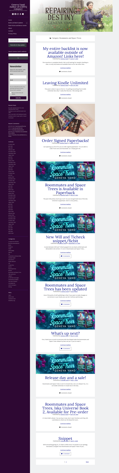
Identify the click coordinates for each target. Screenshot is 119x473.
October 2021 (11, 181)
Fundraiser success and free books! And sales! (17, 111)
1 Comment (65, 304)
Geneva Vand (64, 59)
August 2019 (11, 224)
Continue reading (65, 68)
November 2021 (11, 179)
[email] (18, 82)
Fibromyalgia (11, 251)
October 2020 (11, 199)
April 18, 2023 (74, 85)
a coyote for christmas (13, 241)
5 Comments (65, 256)
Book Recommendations (13, 243)
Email (11, 80)
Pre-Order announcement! (18, 130)
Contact (10, 31)
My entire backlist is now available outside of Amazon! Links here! (65, 52)
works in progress (12, 285)
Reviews (10, 271)
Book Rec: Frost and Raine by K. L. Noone (17, 132)
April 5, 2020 (74, 441)
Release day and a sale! (65, 377)
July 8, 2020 (74, 292)
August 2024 (11, 155)
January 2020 (11, 215)
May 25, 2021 (74, 195)
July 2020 (10, 204)
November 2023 (11, 162)
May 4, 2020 (74, 380)
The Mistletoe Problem (13, 280)
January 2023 (11, 172)
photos (10, 267)
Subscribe (18, 98)
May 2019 (10, 230)
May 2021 (10, 188)
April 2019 (10, 231)
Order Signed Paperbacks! (65, 140)
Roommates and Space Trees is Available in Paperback (65, 188)
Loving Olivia (11, 265)
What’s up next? (65, 333)
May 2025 (10, 148)
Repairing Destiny (12, 269)
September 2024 (12, 153)
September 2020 (12, 201)
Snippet (65, 438)
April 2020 (10, 210)
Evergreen (10, 247)
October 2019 (11, 221)
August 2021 (11, 184)
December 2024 (11, 152)
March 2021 (10, 190)
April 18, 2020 (74, 415)
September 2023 (12, 164)
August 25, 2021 (74, 143)
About (10, 28)
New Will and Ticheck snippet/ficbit (65, 238)
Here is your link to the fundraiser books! (17, 114)
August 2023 (11, 166)
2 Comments (65, 349)
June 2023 (10, 168)
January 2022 (11, 177)
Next (87, 462)
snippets (10, 276)
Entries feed (11, 297)
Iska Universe (11, 260)
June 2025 (10, 146)
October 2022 (11, 173)
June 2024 (10, 159)
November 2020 (11, 197)
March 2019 (10, 233)
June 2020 (10, 206)
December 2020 (11, 195)
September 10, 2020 (74, 243)
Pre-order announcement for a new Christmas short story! (16, 108)
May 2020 (10, 208)
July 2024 (10, 157)
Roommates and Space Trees (14, 272)
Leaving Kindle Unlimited (65, 82)
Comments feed (11, 299)
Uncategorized (11, 283)
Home (10, 20)
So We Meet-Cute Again (13, 278)
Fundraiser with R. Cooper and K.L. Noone (17, 116)
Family (9, 249)
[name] (18, 77)
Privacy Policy (12, 34)
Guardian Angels (11, 258)
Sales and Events (12, 274)
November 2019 (11, 219)
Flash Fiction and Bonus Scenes (17, 26)
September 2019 (12, 222)
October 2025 (11, 144)
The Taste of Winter (12, 281)
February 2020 (11, 213)
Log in (9, 295)
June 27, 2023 (74, 59)
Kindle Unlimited (12, 261)
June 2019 (10, 228)
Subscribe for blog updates (17, 45)
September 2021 (12, 182)
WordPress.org (11, 301)
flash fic (10, 252)
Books (9, 245)
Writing (10, 287)
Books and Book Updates (15, 23)
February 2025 (11, 150)
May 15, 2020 (74, 336)
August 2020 (11, 202)
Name (11, 74)
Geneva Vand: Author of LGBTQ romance (18, 6)
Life (9, 263)
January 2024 (11, 161)
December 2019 (11, 217)
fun (9, 254)
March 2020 (11, 211)
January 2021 (11, 193)
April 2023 (10, 170)
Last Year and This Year (21, 126)
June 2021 (10, 186)
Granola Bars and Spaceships (14, 256)
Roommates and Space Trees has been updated (65, 287)
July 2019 (10, 226)
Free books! (11, 118)
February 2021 (11, 191)
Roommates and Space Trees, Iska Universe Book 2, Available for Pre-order (65, 408)
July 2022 (10, 175)
